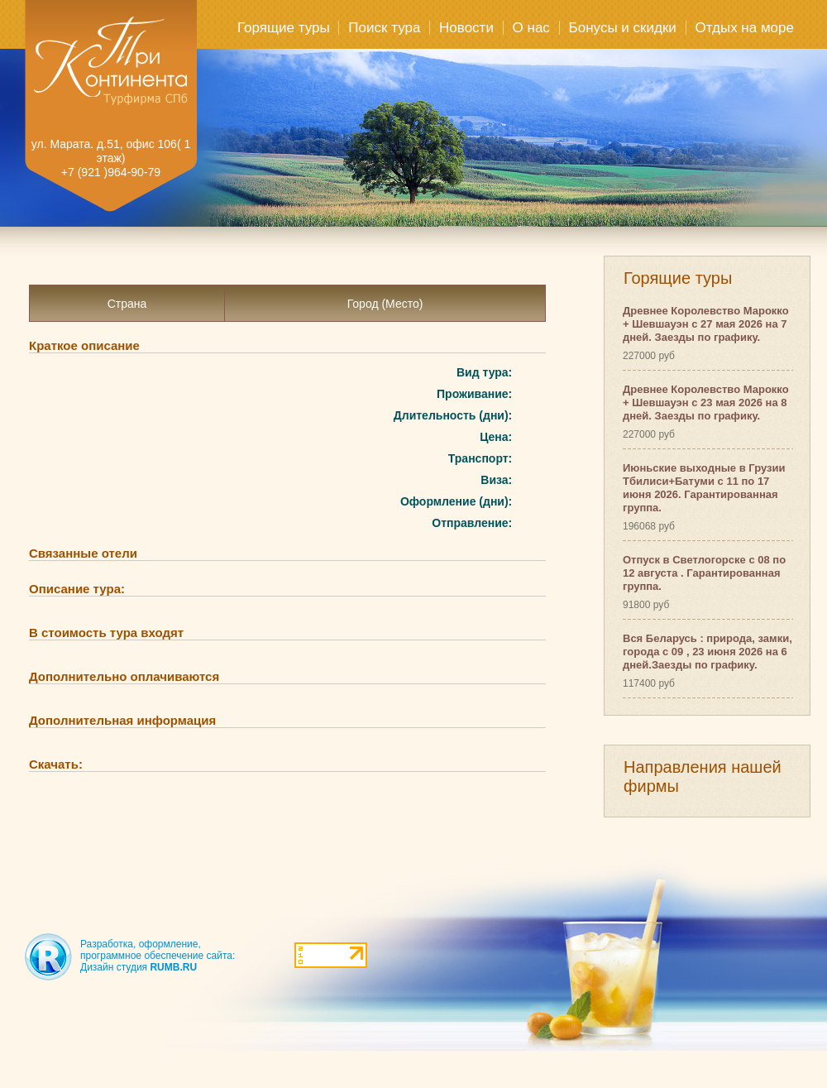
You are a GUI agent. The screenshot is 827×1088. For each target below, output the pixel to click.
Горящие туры (283, 28)
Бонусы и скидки (622, 28)
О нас (531, 28)
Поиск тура (384, 28)
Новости (466, 28)
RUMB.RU (173, 967)
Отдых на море (745, 28)
